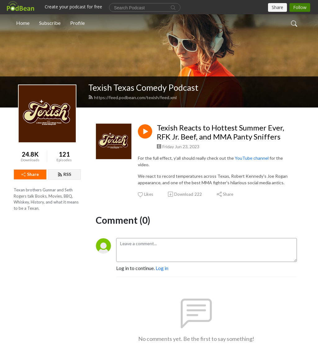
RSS (64, 174)
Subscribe (50, 23)
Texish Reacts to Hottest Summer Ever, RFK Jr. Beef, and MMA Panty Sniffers (220, 132)
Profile (77, 23)
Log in (162, 268)
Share (30, 174)
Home (23, 23)
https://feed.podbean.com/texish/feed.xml (132, 97)
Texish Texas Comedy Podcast (143, 87)
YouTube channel (252, 158)
